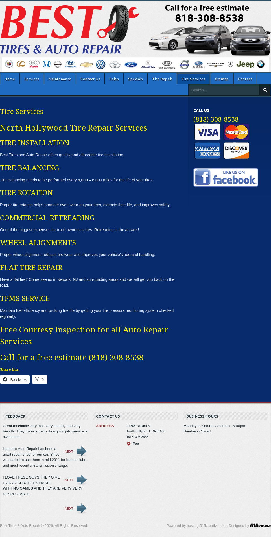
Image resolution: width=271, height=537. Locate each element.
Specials (135, 79)
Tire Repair (162, 79)
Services (32, 79)
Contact (245, 79)
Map (136, 443)
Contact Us (90, 79)
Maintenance (60, 79)
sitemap (222, 79)
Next (69, 451)
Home (10, 79)
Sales (114, 79)
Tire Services (193, 79)
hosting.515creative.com (207, 525)
